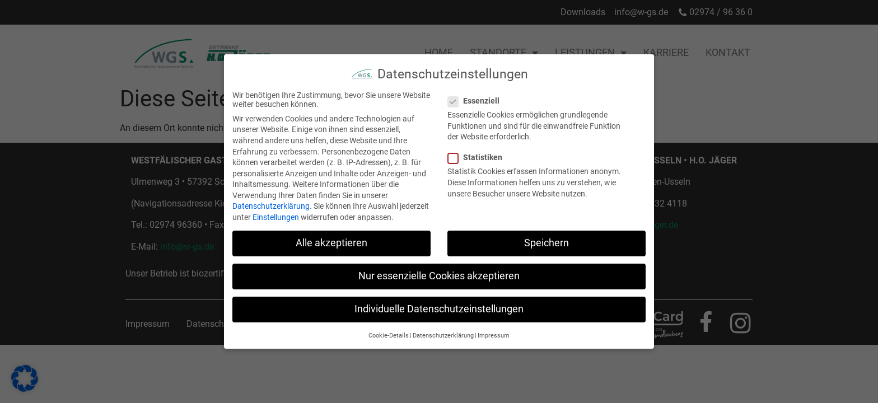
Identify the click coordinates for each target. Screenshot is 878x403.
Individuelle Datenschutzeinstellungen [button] (439, 305)
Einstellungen (276, 213)
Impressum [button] (494, 331)
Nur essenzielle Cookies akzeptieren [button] (439, 272)
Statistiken (478, 153)
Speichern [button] (546, 239)
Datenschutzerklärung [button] (443, 331)
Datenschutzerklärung (271, 202)
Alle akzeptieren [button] (331, 239)
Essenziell (477, 96)
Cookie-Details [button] (388, 331)
